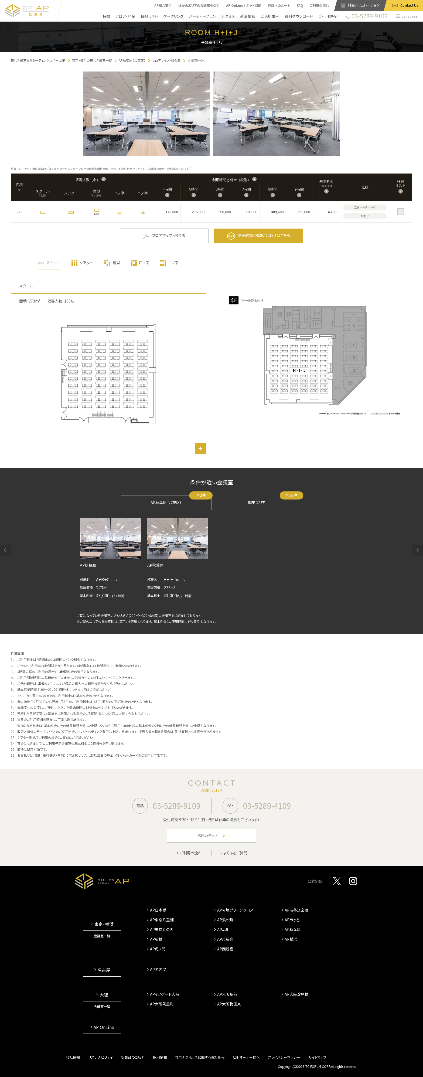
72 (119, 212)
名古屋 (103, 970)
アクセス (228, 16)
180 (43, 212)
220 (71, 212)
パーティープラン (202, 16)
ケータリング (173, 16)
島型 (116, 262)
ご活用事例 (270, 16)
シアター (87, 262)
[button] (5, 550)
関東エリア (275, 500)
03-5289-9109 (177, 805)
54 (142, 212)
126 (97, 210)
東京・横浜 (104, 924)
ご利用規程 (327, 16)
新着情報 (247, 16)
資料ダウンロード (299, 16)
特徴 (106, 16)
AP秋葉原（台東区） (181, 500)
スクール (53, 262)
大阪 (104, 994)
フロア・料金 (125, 16)
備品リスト (149, 16)
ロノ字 (144, 262)
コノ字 (173, 262)
